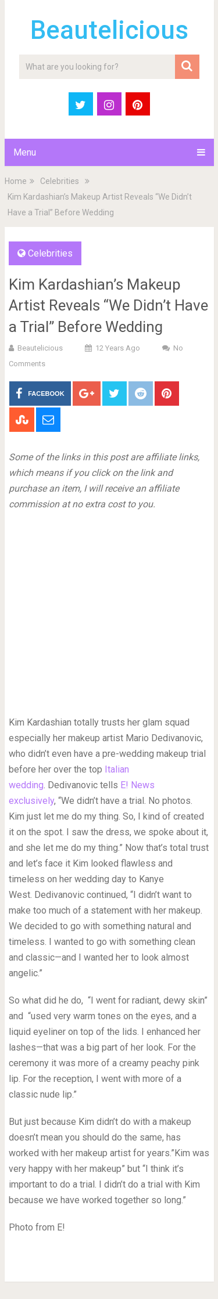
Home (16, 181)
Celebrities (59, 181)
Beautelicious (109, 30)
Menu (24, 152)
